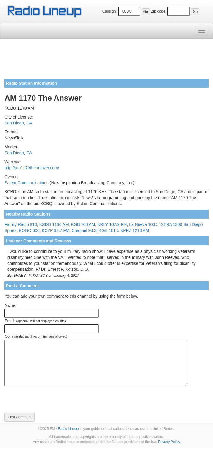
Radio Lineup (68, 429)
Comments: (36, 336)
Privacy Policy (169, 442)
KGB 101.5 (109, 230)
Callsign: (109, 11)
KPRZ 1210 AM (134, 230)
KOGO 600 (29, 230)
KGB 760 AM (83, 224)
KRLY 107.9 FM (112, 224)
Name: (10, 305)
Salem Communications (26, 182)
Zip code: (159, 11)
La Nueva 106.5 (143, 224)
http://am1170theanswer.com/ (31, 167)
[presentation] (49, 399)
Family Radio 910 (20, 224)
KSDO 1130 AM (54, 224)
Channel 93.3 (83, 230)
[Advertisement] (106, 61)
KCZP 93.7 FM (55, 230)
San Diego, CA (18, 123)
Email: (35, 321)
